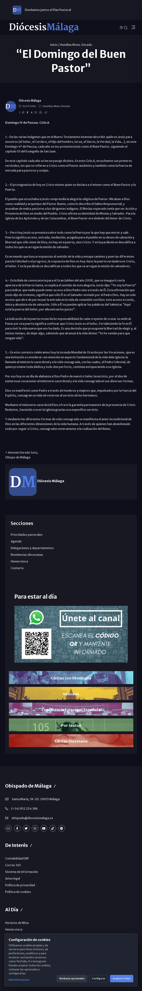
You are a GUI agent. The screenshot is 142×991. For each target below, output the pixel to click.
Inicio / (54, 45)
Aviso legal (12, 878)
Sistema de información (21, 872)
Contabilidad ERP (17, 858)
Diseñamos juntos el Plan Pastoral (48, 10)
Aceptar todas (122, 978)
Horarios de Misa (17, 923)
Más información (19, 979)
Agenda (16, 541)
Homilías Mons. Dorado (76, 45)
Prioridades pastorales (27, 534)
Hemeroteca (19, 561)
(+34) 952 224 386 (24, 808)
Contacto (17, 568)
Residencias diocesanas (27, 555)
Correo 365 (13, 865)
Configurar (98, 978)
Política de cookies (18, 892)
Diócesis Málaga (30, 100)
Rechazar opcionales (71, 978)
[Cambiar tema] (121, 27)
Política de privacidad (20, 885)
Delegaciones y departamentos (32, 548)
